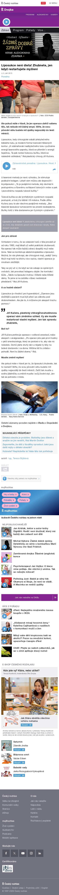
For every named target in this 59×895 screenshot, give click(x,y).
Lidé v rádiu (36, 809)
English (45, 888)
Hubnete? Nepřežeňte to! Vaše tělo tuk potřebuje (28, 451)
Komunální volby (10, 805)
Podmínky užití (32, 888)
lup (9, 458)
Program (30, 15)
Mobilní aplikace (10, 838)
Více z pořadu (10, 606)
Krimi (25, 494)
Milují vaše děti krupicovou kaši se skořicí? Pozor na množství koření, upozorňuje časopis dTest (32, 638)
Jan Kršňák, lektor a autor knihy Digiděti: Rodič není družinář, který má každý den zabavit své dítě (34, 531)
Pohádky (9, 500)
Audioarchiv (42, 15)
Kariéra (34, 813)
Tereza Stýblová (20, 458)
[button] (54, 170)
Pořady (30, 30)
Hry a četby (10, 494)
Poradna (5, 76)
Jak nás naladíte (38, 801)
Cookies (5, 888)
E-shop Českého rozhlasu (18, 664)
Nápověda (36, 805)
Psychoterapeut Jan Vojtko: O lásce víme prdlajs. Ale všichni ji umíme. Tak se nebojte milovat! (34, 569)
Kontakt (34, 817)
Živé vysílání (10, 506)
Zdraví (5, 30)
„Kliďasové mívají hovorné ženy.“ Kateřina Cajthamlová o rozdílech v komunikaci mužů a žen (31, 625)
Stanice (6, 809)
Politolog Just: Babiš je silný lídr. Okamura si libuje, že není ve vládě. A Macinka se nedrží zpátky (32, 581)
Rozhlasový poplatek (41, 820)
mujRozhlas (7, 487)
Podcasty (7, 834)
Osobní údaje (18, 888)
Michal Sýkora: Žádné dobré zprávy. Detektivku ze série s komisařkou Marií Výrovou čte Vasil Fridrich (34, 544)
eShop (5, 813)
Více (42, 30)
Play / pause (7, 166)
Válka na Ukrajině (10, 801)
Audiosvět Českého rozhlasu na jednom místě (21, 518)
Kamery (54, 15)
